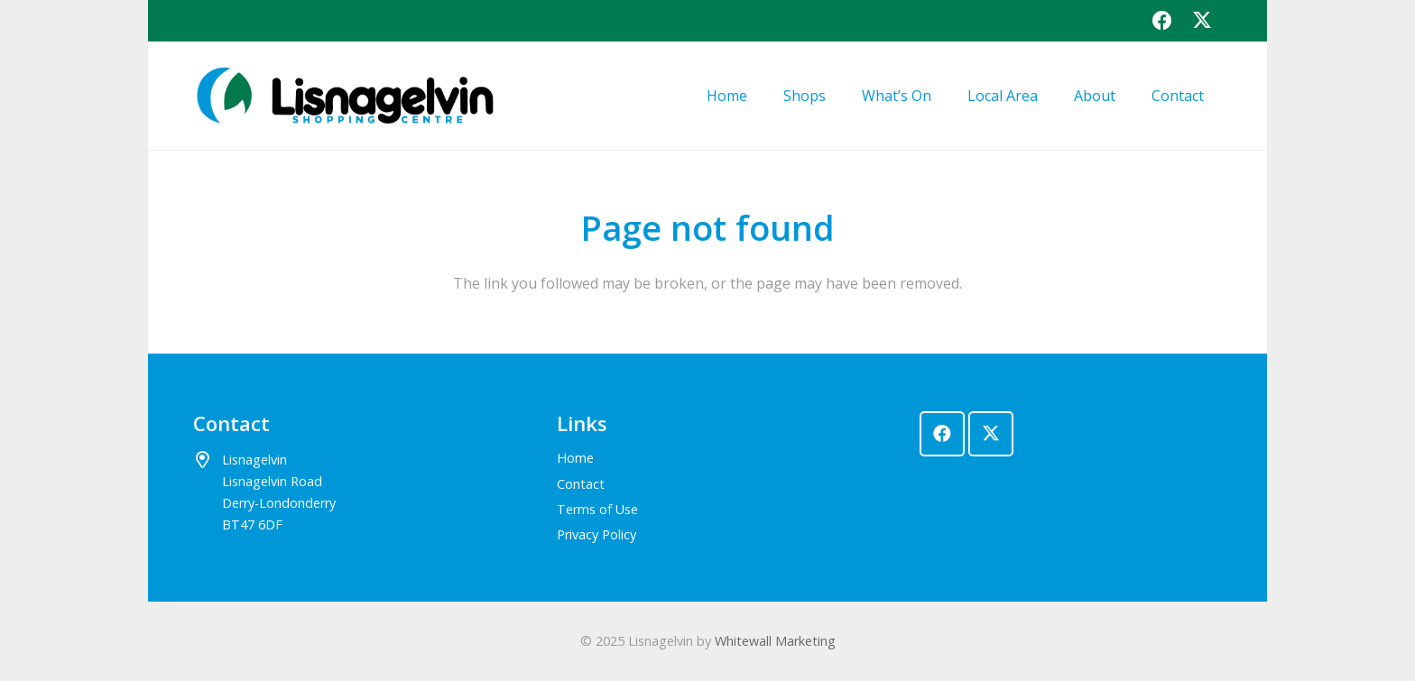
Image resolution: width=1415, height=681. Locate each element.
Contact (581, 483)
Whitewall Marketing (775, 640)
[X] (1202, 21)
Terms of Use (597, 509)
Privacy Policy (596, 534)
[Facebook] (1162, 21)
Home (575, 457)
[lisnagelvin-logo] (343, 95)
